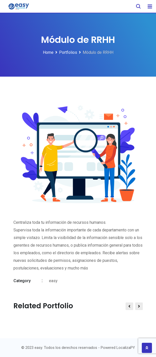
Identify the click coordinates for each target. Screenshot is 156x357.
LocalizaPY (125, 347)
